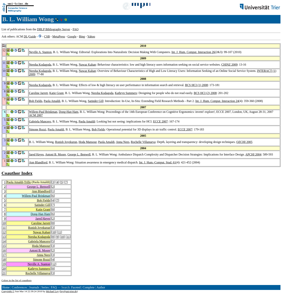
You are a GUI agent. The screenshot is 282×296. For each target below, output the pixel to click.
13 (3, 236)
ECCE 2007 (160, 121)
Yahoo (91, 36)
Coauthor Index (17, 173)
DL (26, 36)
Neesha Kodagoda (40, 64)
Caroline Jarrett (38, 93)
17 (3, 255)
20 (3, 268)
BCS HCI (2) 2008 (205, 93)
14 (3, 241)
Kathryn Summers (126, 93)
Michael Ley (52, 291)
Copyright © (8, 291)
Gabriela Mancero (40, 121)
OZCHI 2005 (244, 142)
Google (72, 36)
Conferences (19, 287)
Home (6, 287)
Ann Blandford (38, 162)
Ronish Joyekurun (66, 142)
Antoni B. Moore (55, 154)
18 (3, 259)
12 (3, 232)
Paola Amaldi (52, 101)
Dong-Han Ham (68, 111)
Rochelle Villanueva (143, 142)
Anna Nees (122, 142)
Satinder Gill (95, 101)
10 (3, 223)
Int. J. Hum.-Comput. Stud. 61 (157, 162)
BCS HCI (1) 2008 (196, 85)
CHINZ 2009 (229, 64)
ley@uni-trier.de (68, 291)
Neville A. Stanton (40, 52)
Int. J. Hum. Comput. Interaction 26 (193, 52)
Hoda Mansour (88, 142)
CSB (47, 36)
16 (3, 250)
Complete (88, 287)
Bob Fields (35, 101)
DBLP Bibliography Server (53, 29)
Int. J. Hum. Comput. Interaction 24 (217, 101)
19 (3, 264)
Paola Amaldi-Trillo (19, 182)
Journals (34, 287)
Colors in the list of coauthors (16, 280)
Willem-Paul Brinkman (43, 111)
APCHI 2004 (253, 154)
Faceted (76, 287)
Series (45, 287)
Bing (82, 36)
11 (4, 227)
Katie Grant (56, 93)
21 (3, 273)
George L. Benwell (79, 154)
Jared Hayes (36, 154)
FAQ (76, 29)
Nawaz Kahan (87, 64)
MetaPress (58, 36)
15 (3, 245)
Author (101, 287)
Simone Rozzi (37, 129)
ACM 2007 (36, 115)
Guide (32, 36)
